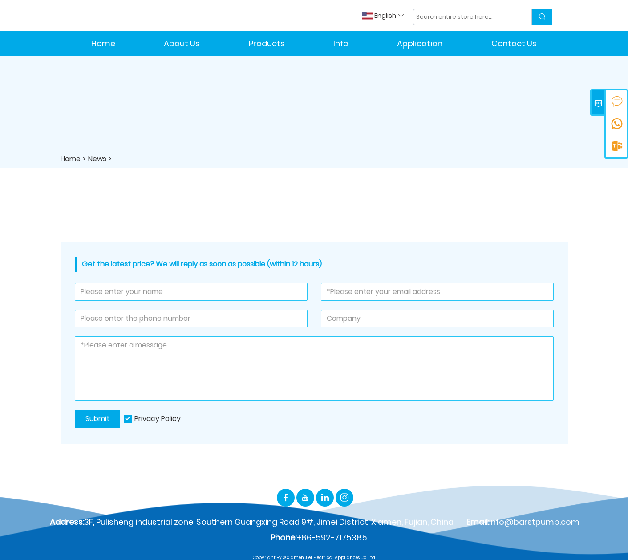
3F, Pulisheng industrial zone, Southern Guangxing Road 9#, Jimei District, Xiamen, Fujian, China (269, 521)
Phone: (283, 537)
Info (340, 43)
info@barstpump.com (534, 521)
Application (419, 43)
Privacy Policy (157, 418)
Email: (477, 521)
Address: (67, 521)
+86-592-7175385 (331, 537)
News (97, 159)
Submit (97, 418)
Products (267, 43)
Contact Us (514, 43)
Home (103, 43)
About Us (182, 43)
